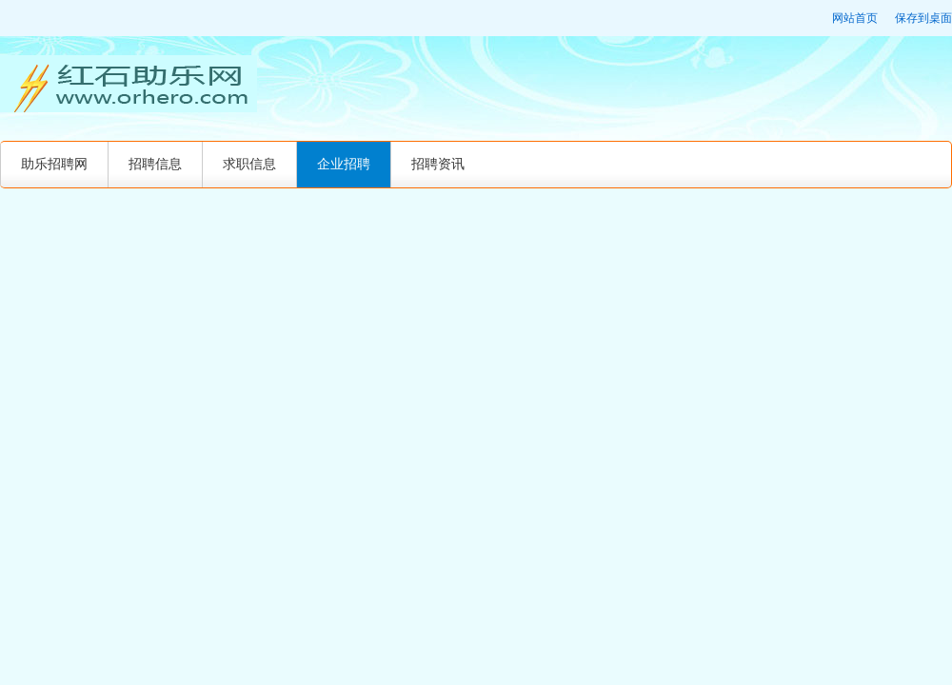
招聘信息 (155, 164)
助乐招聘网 (54, 164)
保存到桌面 (923, 18)
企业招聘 (343, 164)
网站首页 (855, 18)
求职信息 (249, 164)
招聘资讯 (438, 164)
